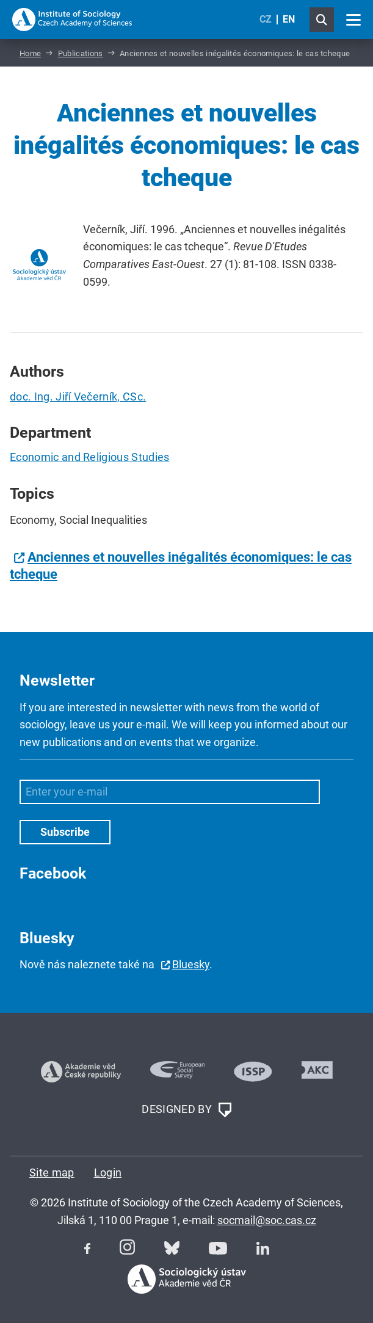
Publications (80, 53)
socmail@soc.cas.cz (266, 1220)
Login (108, 1172)
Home (30, 53)
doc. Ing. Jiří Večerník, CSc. (78, 396)
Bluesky (190, 964)
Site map (51, 1172)
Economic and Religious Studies (90, 457)
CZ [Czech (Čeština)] (265, 19)
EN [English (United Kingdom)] (289, 19)
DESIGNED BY (186, 1110)
